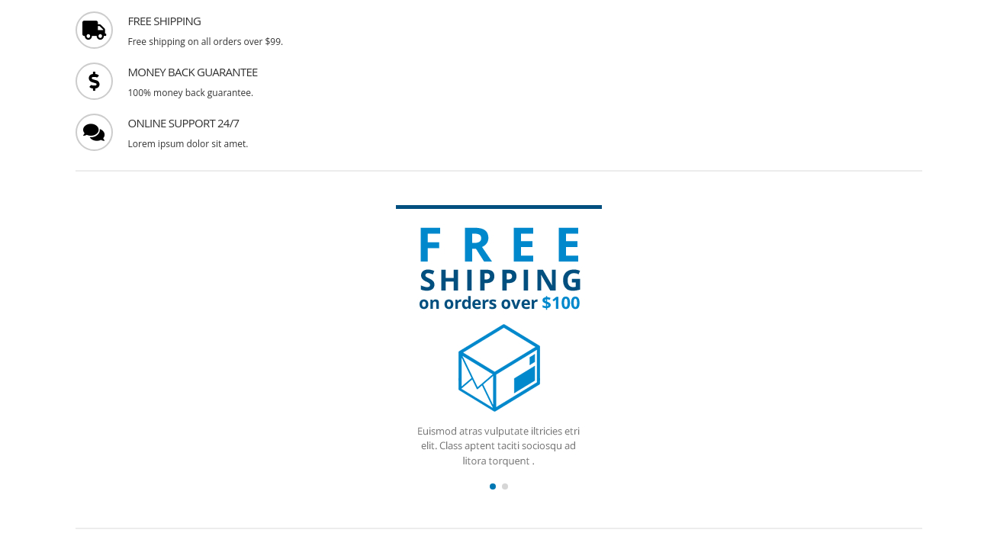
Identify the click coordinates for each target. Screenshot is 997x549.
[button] (493, 486)
